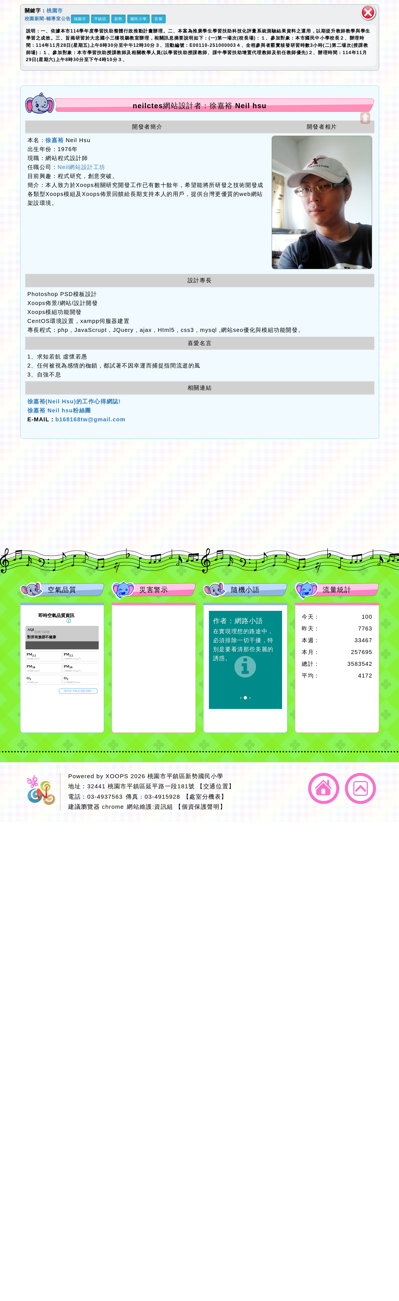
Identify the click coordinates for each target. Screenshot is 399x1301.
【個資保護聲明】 (200, 806)
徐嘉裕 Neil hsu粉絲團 (59, 410)
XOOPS (116, 776)
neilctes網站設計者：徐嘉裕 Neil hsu (200, 106)
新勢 (118, 19)
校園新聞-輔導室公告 (48, 18)
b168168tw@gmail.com (91, 419)
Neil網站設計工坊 (81, 167)
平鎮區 (100, 19)
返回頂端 (360, 788)
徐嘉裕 (54, 140)
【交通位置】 (216, 786)
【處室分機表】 (205, 796)
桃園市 (55, 10)
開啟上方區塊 (365, 118)
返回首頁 (323, 788)
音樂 (158, 19)
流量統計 (337, 589)
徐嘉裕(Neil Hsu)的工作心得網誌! (74, 401)
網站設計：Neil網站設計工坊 (42, 792)
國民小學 (138, 19)
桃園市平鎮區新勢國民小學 (185, 776)
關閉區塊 (368, 12)
